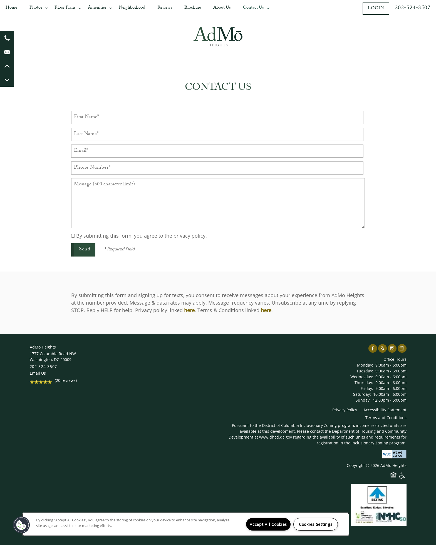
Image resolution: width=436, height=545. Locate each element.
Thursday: (364, 382)
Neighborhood (132, 8)
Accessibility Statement (385, 409)
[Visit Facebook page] (372, 348)
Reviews (164, 8)
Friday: (367, 388)
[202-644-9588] (7, 38)
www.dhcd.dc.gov (275, 437)
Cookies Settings (316, 524)
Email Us (38, 373)
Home (11, 8)
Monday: (365, 365)
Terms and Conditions (386, 417)
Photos (35, 8)
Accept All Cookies (268, 524)
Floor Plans (65, 8)
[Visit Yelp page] (382, 348)
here (189, 310)
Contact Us (253, 8)
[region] (185, 524)
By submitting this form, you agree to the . (141, 235)
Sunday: (363, 400)
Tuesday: (364, 371)
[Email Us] (7, 52)
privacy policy (189, 235)
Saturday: (362, 394)
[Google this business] (402, 348)
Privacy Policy (344, 409)
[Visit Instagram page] (392, 348)
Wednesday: (361, 376)
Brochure (192, 8)
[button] (376, 8)
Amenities (97, 8)
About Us (222, 8)
